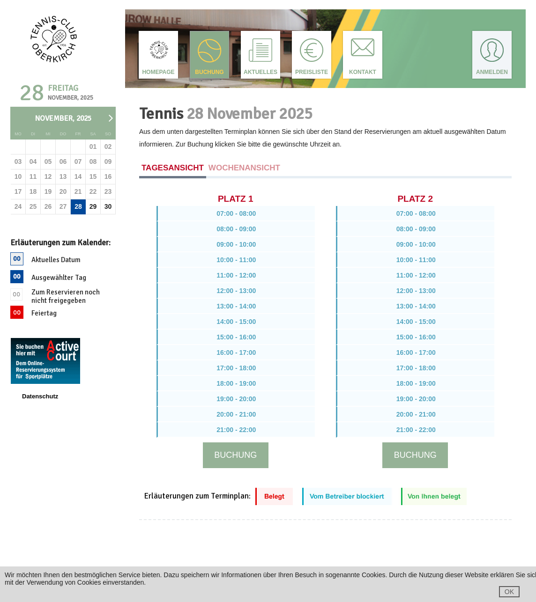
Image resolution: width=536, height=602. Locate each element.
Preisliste (311, 72)
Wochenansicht (244, 167)
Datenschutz (40, 396)
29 (93, 206)
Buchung (209, 72)
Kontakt (362, 72)
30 (108, 206)
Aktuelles (260, 72)
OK (509, 591)
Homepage (158, 72)
